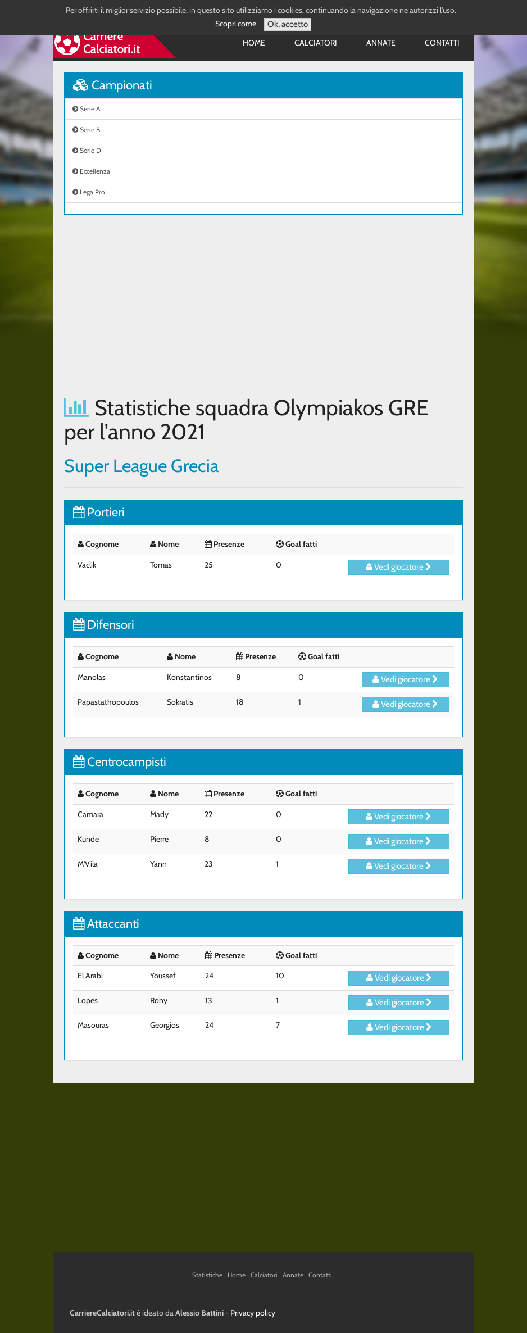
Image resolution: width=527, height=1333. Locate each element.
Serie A (86, 109)
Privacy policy (252, 1313)
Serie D (86, 150)
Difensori (103, 624)
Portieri (99, 512)
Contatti (442, 43)
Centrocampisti (119, 761)
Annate (381, 43)
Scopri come (235, 24)
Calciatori (315, 43)
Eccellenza (91, 171)
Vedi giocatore (398, 567)
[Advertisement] (263, 305)
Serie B (86, 129)
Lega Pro (88, 192)
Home (254, 43)
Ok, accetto (287, 24)
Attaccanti (106, 923)
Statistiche (207, 1275)
